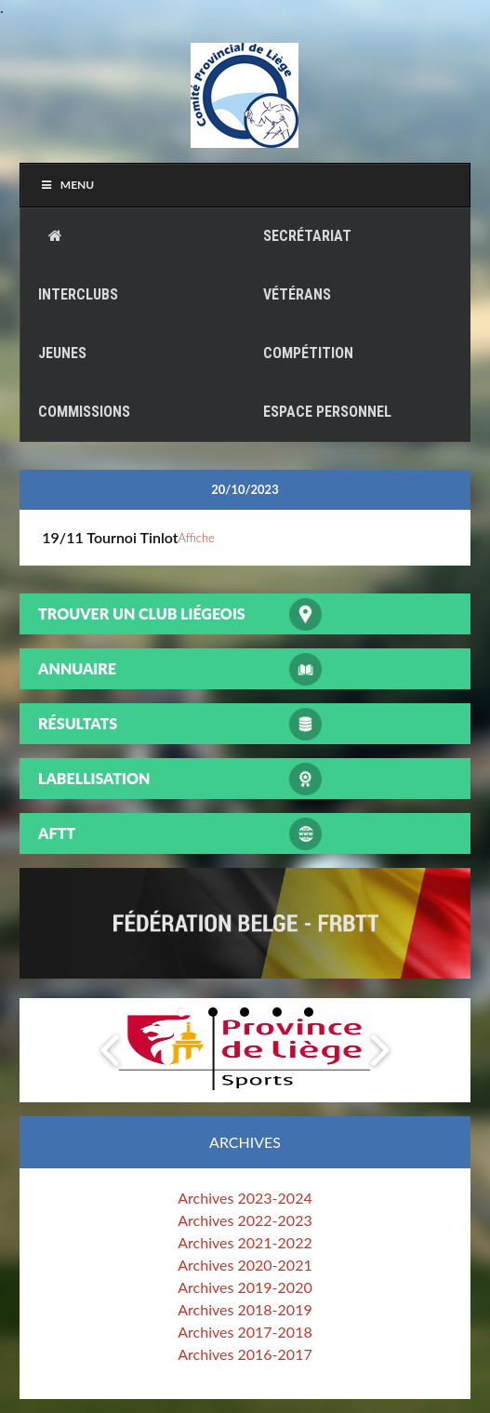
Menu (66, 185)
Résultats (77, 723)
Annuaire (77, 668)
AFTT (56, 833)
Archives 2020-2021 (244, 1264)
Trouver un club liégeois (141, 613)
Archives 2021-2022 (244, 1242)
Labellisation (94, 778)
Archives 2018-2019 (244, 1309)
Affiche (197, 537)
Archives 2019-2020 (244, 1287)
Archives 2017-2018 (244, 1331)
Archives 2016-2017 (244, 1354)
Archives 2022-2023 (244, 1220)
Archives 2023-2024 (244, 1197)
